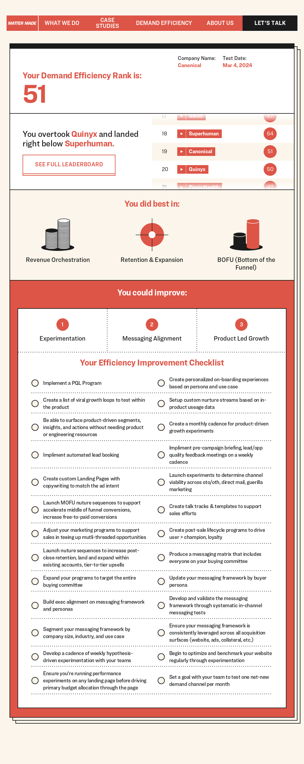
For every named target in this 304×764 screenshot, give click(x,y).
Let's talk (270, 22)
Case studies (107, 22)
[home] (22, 23)
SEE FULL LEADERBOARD (69, 164)
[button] (62, 23)
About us (220, 22)
